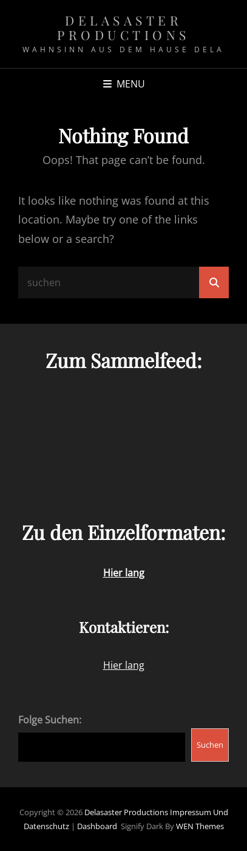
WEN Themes (200, 826)
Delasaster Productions (123, 27)
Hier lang (123, 665)
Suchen (210, 744)
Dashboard (97, 826)
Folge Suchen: (49, 719)
